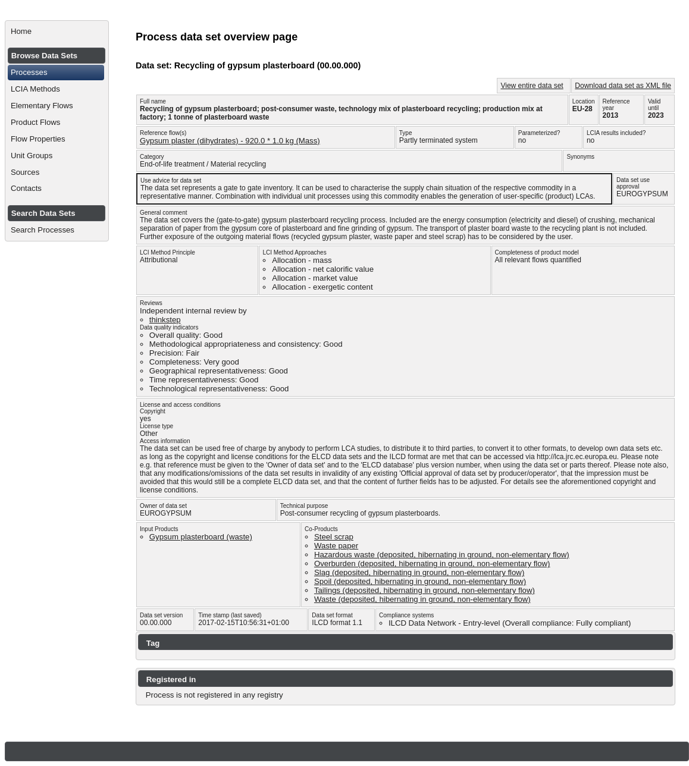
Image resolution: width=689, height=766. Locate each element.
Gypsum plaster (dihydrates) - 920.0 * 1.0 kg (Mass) (230, 140)
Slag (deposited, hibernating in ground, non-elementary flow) (419, 572)
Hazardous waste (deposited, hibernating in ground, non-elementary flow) (441, 554)
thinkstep (165, 319)
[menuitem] (57, 31)
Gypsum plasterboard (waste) (200, 536)
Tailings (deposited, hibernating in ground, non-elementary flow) (424, 590)
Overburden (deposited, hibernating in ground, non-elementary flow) (432, 563)
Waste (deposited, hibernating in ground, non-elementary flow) (422, 599)
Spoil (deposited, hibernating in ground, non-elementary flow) (420, 581)
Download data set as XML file (623, 85)
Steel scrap (333, 536)
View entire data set (531, 85)
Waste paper (336, 545)
